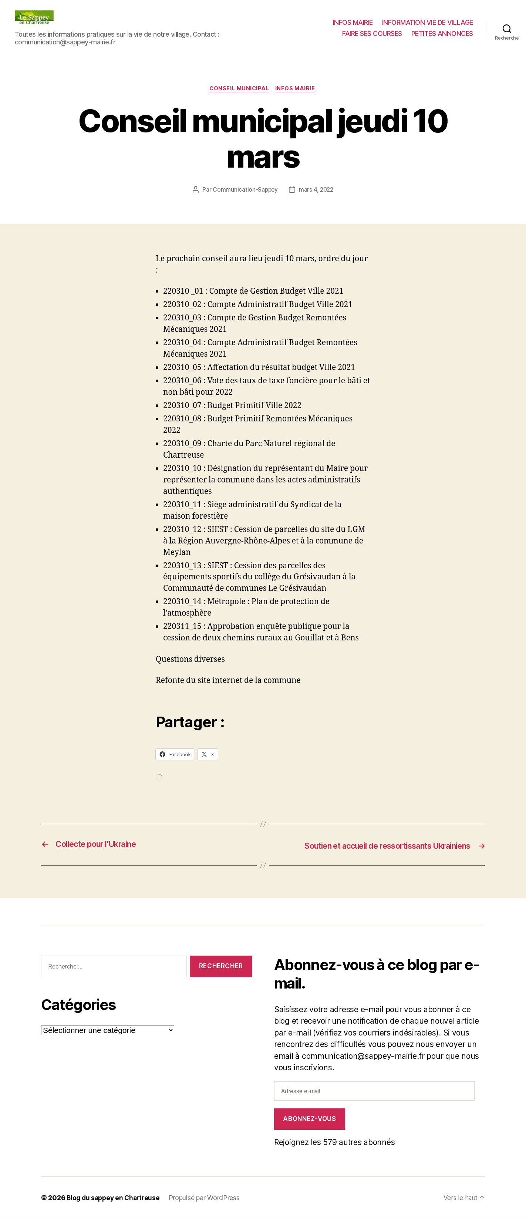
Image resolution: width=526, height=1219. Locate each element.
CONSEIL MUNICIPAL (239, 89)
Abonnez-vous (309, 1119)
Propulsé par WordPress (208, 1198)
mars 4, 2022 (317, 190)
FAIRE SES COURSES (372, 33)
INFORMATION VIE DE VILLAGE (427, 22)
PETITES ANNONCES (442, 33)
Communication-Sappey (244, 190)
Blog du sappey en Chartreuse (115, 1198)
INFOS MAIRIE (353, 22)
